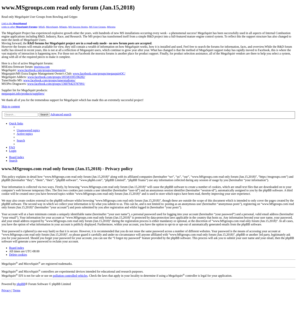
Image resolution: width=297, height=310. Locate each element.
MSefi (41, 26)
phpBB (21, 284)
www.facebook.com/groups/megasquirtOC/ (99, 73)
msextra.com (42, 66)
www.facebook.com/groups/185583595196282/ (56, 77)
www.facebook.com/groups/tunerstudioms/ (49, 80)
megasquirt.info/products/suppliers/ (23, 93)
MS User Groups (97, 26)
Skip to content (11, 106)
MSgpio (63, 26)
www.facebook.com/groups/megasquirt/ (41, 70)
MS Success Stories (78, 26)
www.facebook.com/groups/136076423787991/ (56, 83)
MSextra (111, 26)
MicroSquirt (52, 26)
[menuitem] (28, 130)
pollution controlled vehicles (70, 275)
